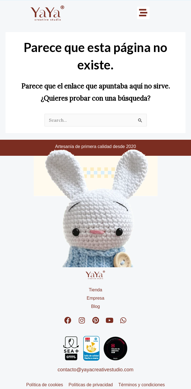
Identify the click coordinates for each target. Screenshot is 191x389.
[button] (143, 13)
